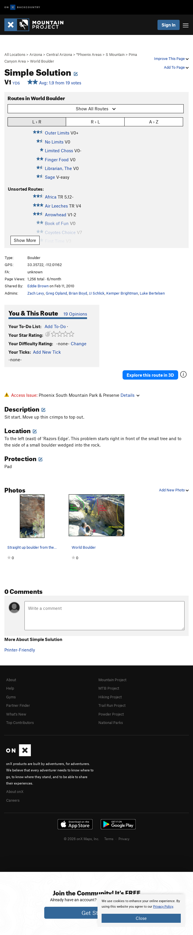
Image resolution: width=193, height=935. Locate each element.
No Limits (54, 141)
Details (130, 395)
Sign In (169, 24)
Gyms (11, 697)
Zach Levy (35, 293)
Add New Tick (47, 352)
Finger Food (57, 159)
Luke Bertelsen (152, 293)
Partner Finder (18, 705)
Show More (25, 240)
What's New (16, 714)
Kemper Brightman (122, 293)
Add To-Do (55, 326)
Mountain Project (112, 679)
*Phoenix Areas (89, 54)
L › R (36, 121)
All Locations (14, 54)
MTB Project (108, 688)
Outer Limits (57, 132)
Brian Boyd (78, 293)
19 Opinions (75, 313)
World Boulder (42, 61)
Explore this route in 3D (150, 375)
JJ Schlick (97, 293)
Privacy (124, 839)
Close (141, 918)
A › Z (153, 121)
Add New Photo (174, 490)
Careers (13, 800)
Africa (50, 196)
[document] (141, 910)
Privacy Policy (163, 907)
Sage (50, 177)
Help (10, 688)
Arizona (35, 54)
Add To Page (176, 67)
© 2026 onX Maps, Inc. (81, 839)
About (11, 679)
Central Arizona (59, 54)
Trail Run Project (111, 705)
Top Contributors (20, 722)
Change (78, 343)
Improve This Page (171, 58)
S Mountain (115, 54)
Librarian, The (58, 168)
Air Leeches (56, 205)
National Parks (110, 722)
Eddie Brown (38, 286)
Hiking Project (110, 697)
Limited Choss (59, 150)
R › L (95, 121)
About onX (15, 791)
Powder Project (111, 714)
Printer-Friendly (19, 649)
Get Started (96, 912)
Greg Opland (56, 293)
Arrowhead (55, 214)
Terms (109, 839)
